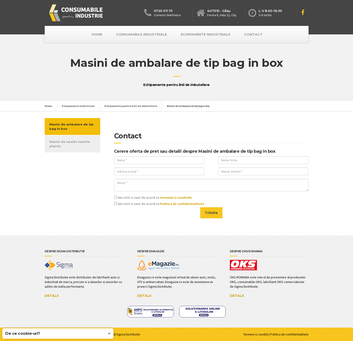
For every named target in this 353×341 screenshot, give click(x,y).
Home (48, 106)
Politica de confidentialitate (182, 204)
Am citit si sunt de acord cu (153, 197)
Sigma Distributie (128, 334)
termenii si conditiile (176, 197)
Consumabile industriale (141, 34)
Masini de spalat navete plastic (69, 144)
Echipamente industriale (205, 34)
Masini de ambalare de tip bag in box (71, 126)
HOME (97, 34)
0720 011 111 (163, 11)
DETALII (52, 296)
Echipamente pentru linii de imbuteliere (130, 106)
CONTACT (253, 34)
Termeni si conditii (255, 334)
